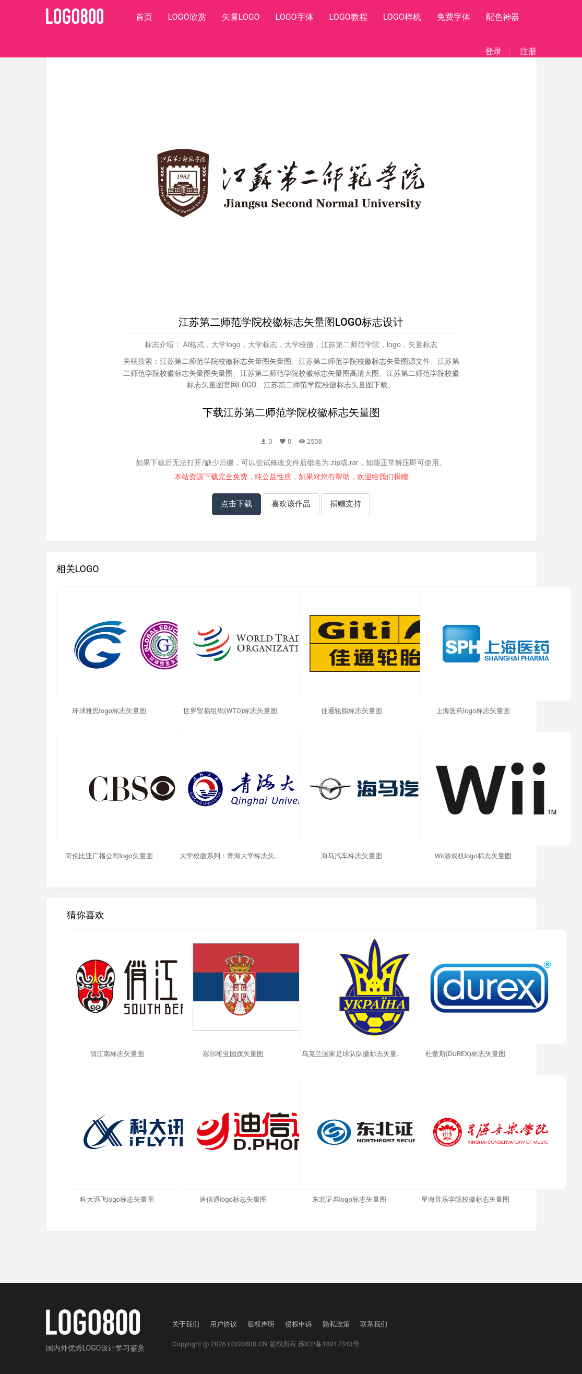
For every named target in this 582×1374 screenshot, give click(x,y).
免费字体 (453, 17)
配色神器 (502, 17)
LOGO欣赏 (187, 17)
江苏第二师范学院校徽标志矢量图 (301, 412)
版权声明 (261, 1324)
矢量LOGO (241, 17)
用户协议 (223, 1324)
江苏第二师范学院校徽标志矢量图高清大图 (309, 373)
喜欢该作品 (291, 503)
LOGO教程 (348, 17)
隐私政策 (336, 1324)
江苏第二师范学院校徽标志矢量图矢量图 (225, 361)
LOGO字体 (295, 17)
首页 (144, 17)
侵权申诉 (298, 1324)
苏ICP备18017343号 (329, 1344)
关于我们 (185, 1324)
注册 (528, 52)
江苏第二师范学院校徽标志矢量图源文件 (364, 361)
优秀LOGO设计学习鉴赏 (106, 1348)
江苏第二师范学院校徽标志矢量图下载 (326, 385)
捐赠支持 (345, 503)
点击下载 (236, 503)
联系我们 (373, 1324)
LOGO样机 (402, 17)
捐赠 (401, 476)
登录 (493, 52)
